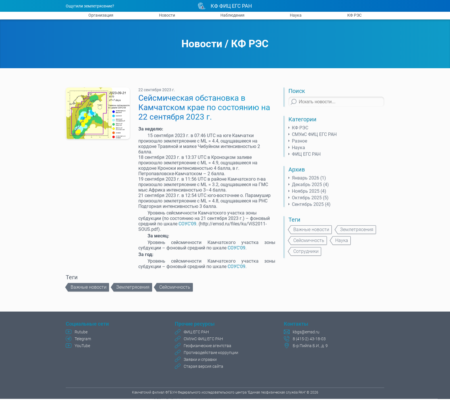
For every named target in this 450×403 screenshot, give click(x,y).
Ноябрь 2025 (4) (309, 194)
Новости (167, 15)
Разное (299, 143)
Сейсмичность (174, 290)
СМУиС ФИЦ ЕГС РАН (314, 137)
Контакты (296, 325)
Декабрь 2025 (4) (310, 187)
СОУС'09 (187, 226)
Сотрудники (306, 254)
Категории (302, 122)
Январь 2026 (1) (309, 180)
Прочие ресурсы (195, 325)
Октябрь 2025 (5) (310, 200)
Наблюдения (232, 15)
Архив (296, 172)
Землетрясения (133, 290)
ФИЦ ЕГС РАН (306, 157)
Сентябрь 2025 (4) (311, 207)
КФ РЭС (354, 15)
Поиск (296, 93)
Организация (100, 15)
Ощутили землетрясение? (90, 6)
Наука (296, 15)
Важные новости (88, 290)
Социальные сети (87, 325)
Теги (294, 222)
